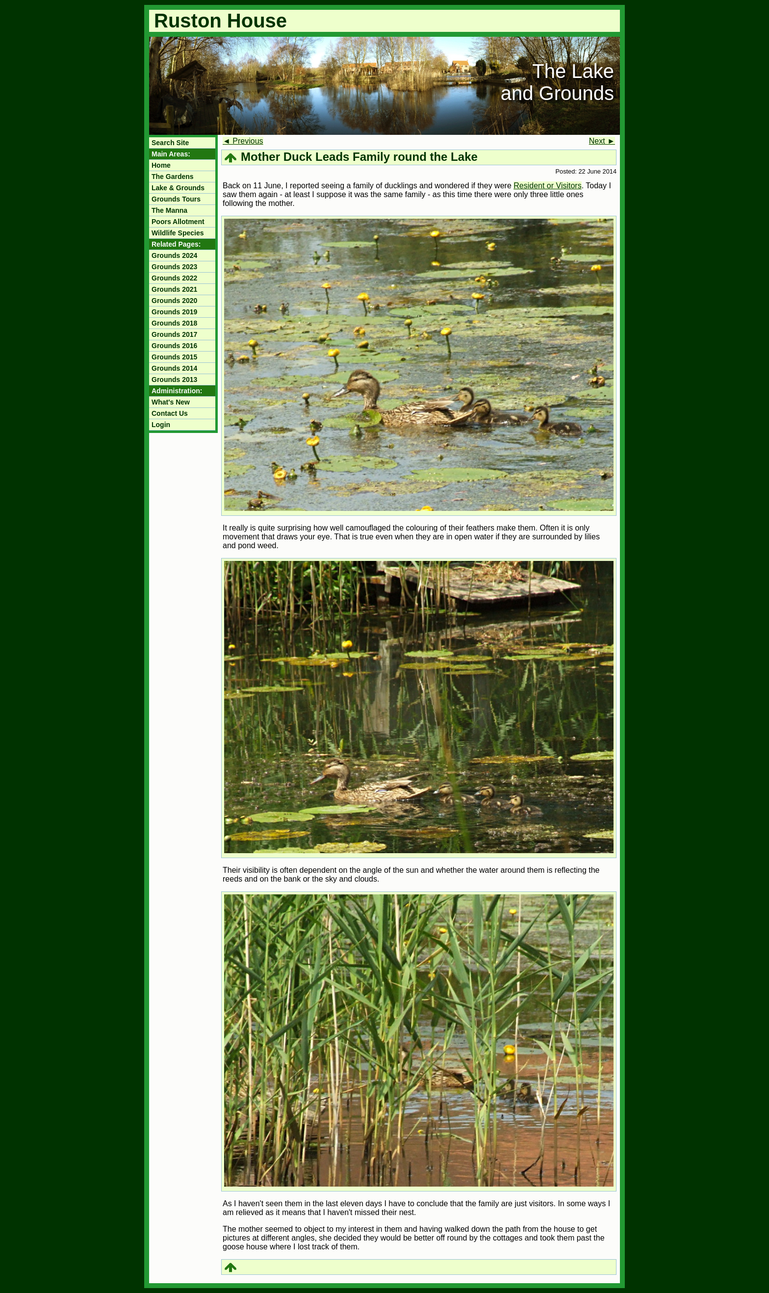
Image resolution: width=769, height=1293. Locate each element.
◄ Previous (243, 141)
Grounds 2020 (174, 300)
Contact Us (170, 413)
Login (161, 425)
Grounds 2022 (174, 278)
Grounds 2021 (174, 289)
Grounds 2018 (174, 323)
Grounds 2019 (174, 312)
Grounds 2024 (174, 255)
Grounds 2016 (174, 346)
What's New (171, 402)
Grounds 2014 (174, 368)
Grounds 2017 (174, 334)
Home (161, 165)
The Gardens (173, 176)
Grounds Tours (176, 199)
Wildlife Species (178, 233)
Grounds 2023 (174, 267)
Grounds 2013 (174, 379)
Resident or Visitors (547, 185)
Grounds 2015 (174, 357)
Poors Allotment (178, 222)
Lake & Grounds (178, 188)
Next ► (602, 141)
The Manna (169, 210)
